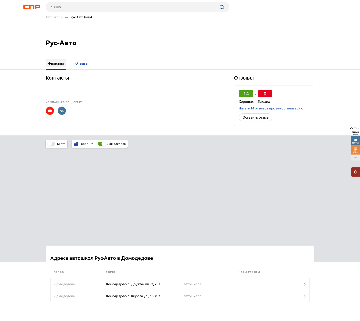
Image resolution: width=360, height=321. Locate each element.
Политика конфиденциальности (107, 317)
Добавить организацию (293, 304)
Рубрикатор (54, 304)
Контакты (148, 304)
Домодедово (116, 144)
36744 (355, 152)
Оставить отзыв (255, 117)
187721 (355, 143)
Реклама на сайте (115, 304)
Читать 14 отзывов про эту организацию (271, 108)
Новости (83, 304)
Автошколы (54, 17)
